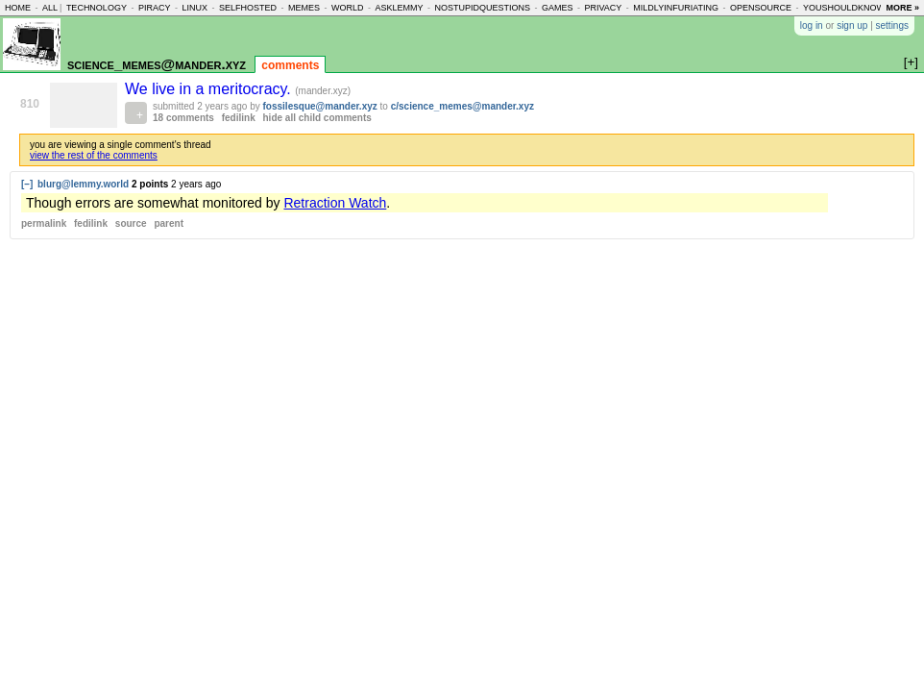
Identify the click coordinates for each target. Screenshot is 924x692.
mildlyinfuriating (675, 7)
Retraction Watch (334, 202)
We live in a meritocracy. (210, 89)
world (347, 7)
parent (168, 223)
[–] (27, 184)
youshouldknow (844, 7)
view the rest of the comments (94, 155)
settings (892, 25)
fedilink (238, 117)
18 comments (183, 117)
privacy (603, 7)
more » (902, 7)
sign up (852, 25)
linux (194, 7)
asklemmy (399, 7)
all (50, 7)
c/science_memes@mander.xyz (462, 106)
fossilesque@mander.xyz (320, 106)
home (18, 7)
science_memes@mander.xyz (156, 64)
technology (96, 7)
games (557, 7)
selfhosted (248, 7)
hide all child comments (317, 117)
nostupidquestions (482, 7)
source (131, 223)
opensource (760, 7)
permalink (43, 223)
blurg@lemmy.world (83, 184)
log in (811, 25)
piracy (154, 7)
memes (304, 7)
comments (290, 65)
